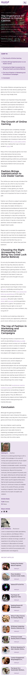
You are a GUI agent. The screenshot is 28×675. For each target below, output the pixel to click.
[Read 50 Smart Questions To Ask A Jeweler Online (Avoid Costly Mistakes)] (14, 650)
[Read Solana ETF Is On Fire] (14, 587)
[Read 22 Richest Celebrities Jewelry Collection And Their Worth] (14, 629)
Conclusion (6, 78)
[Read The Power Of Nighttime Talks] (14, 597)
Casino (14, 12)
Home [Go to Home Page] (2, 12)
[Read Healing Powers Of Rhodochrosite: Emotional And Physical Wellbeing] (14, 608)
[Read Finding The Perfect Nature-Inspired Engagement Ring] (14, 566)
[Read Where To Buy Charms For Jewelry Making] (14, 618)
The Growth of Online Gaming (12, 58)
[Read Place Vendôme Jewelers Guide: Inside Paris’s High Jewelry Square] (14, 577)
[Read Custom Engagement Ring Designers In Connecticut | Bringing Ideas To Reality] (14, 660)
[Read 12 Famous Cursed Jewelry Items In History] (14, 639)
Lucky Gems (8, 12)
